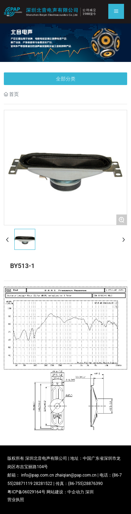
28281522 (43, 483)
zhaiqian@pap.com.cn (75, 475)
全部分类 (65, 79)
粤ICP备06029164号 (26, 492)
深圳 (89, 492)
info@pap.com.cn (37, 475)
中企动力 (75, 492)
